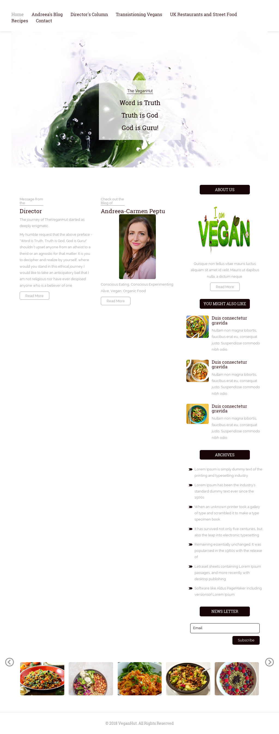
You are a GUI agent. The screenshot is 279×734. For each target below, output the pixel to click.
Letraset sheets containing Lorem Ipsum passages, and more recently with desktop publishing (228, 572)
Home (17, 14)
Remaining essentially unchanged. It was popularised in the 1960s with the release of (228, 550)
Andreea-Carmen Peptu (133, 211)
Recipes (19, 20)
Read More (34, 296)
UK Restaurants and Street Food (203, 14)
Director (31, 211)
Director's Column (89, 14)
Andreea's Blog (47, 14)
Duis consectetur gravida (229, 320)
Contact (44, 20)
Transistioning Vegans (139, 14)
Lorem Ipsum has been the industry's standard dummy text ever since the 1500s (225, 491)
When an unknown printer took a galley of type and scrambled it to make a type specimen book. (227, 513)
